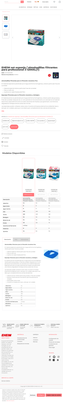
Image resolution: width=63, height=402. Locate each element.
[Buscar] (22, 2)
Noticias (35, 341)
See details (41, 195)
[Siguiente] (59, 38)
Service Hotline (6, 381)
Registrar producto (7, 134)
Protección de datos (54, 342)
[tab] (7, 240)
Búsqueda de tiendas (23, 343)
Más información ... (11, 400)
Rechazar (32, 395)
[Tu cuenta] (45, 2)
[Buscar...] (13, 2)
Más (3, 112)
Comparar (6, 138)
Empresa (29, 1)
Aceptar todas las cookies (54, 395)
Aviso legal (52, 347)
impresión (5, 142)
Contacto (19, 341)
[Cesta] (59, 1)
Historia (35, 337)
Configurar (41, 395)
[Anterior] (13, 38)
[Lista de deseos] (54, 1)
